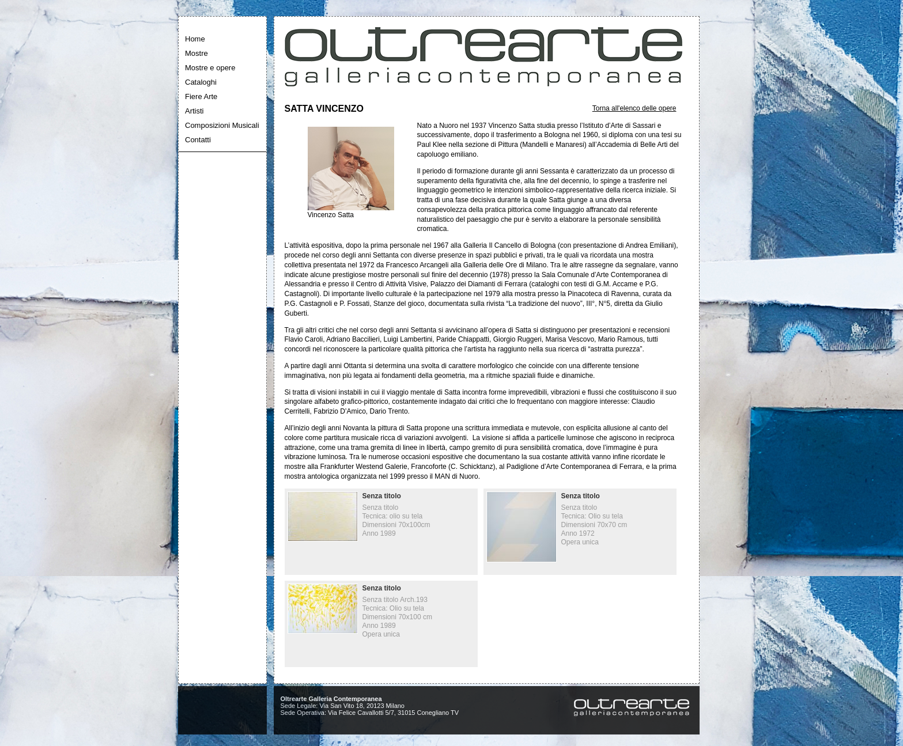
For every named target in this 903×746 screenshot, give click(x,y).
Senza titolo (381, 496)
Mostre (196, 53)
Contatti (198, 139)
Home (195, 39)
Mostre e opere (210, 67)
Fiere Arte (201, 96)
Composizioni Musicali (222, 125)
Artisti (194, 111)
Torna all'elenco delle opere (634, 108)
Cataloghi (201, 82)
